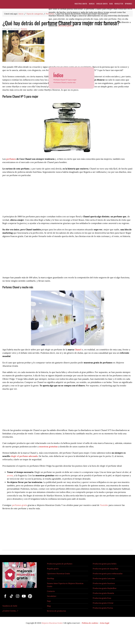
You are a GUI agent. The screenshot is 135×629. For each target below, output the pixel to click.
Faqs (49, 601)
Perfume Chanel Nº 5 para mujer (65, 80)
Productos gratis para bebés (104, 564)
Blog (49, 606)
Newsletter (51, 596)
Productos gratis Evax (102, 598)
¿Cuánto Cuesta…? (10, 611)
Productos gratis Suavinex (104, 583)
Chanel (78, 349)
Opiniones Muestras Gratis (58, 573)
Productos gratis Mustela (103, 593)
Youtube (104, 505)
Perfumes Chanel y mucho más (65, 82)
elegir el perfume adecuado (24, 456)
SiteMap (50, 578)
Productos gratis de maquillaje (105, 568)
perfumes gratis (20, 505)
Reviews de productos (56, 611)
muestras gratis (65, 25)
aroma (10, 475)
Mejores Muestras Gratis (52, 623)
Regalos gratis (53, 568)
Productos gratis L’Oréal (103, 603)
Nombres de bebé (9, 606)
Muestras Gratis (20, 5)
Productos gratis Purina (103, 608)
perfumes (11, 159)
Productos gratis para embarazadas (107, 573)
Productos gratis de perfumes (59, 564)
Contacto (51, 591)
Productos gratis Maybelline (104, 588)
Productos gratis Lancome (104, 578)
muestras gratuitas (48, 446)
